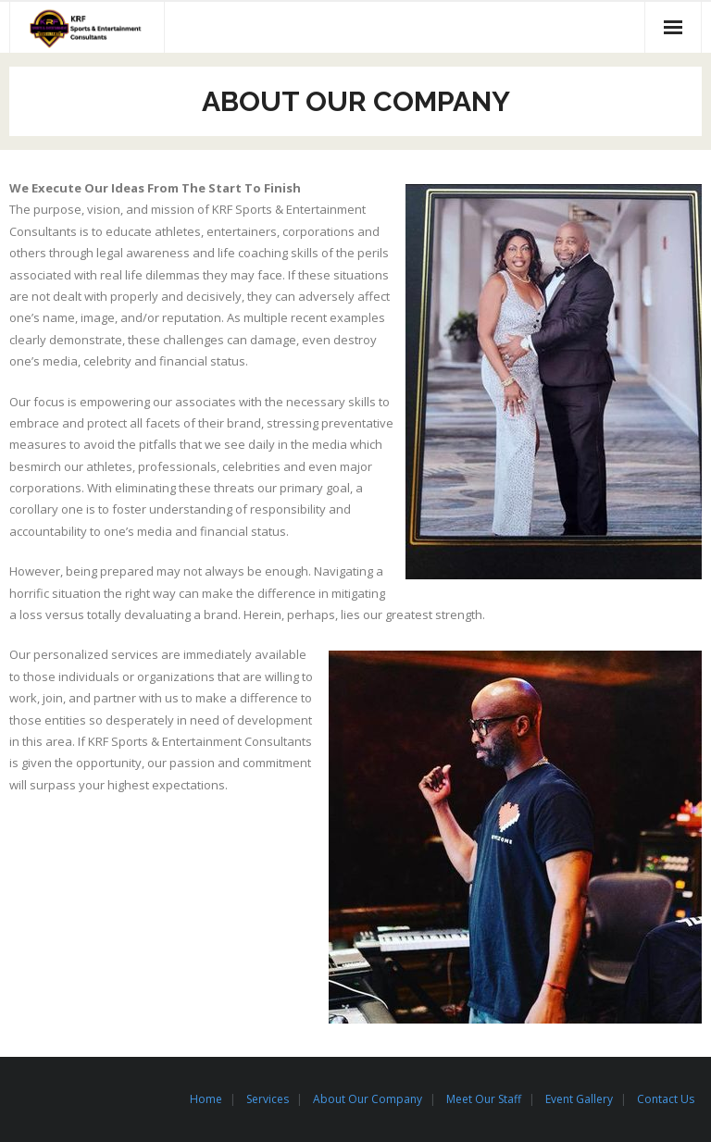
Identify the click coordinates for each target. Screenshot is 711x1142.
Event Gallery (579, 1099)
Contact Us (665, 1099)
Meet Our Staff (483, 1099)
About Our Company (367, 1099)
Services (267, 1099)
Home (206, 1099)
